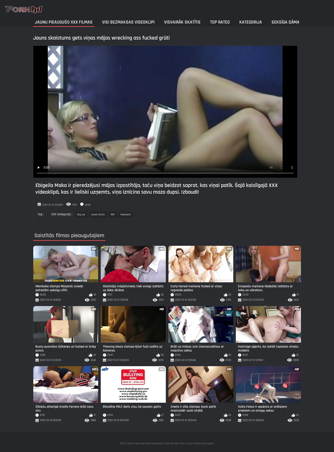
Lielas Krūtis (98, 214)
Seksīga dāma (285, 22)
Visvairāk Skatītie (182, 22)
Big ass (81, 214)
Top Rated (220, 22)
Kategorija (250, 22)
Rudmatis (126, 214)
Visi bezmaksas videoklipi (128, 22)
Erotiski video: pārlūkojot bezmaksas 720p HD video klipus (156, 443)
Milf (113, 214)
